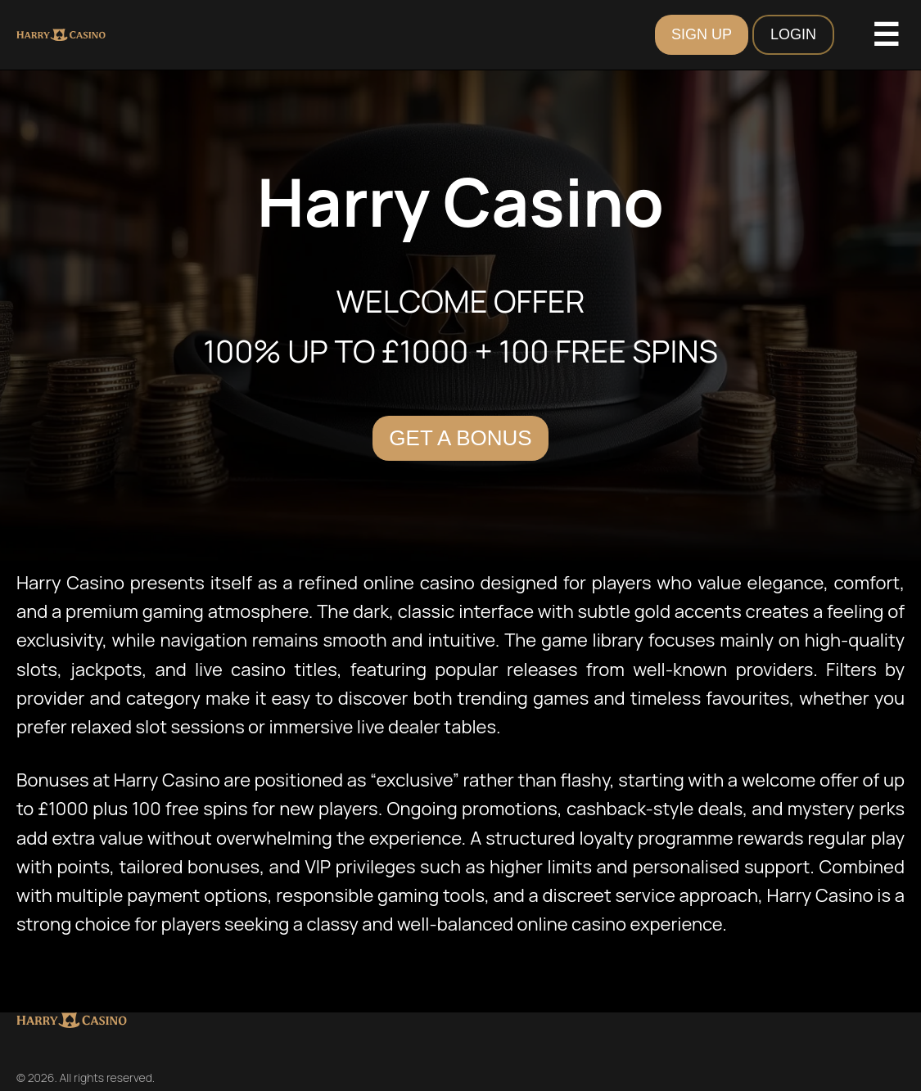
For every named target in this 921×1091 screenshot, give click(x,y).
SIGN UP (701, 34)
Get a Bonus (460, 438)
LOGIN (793, 34)
